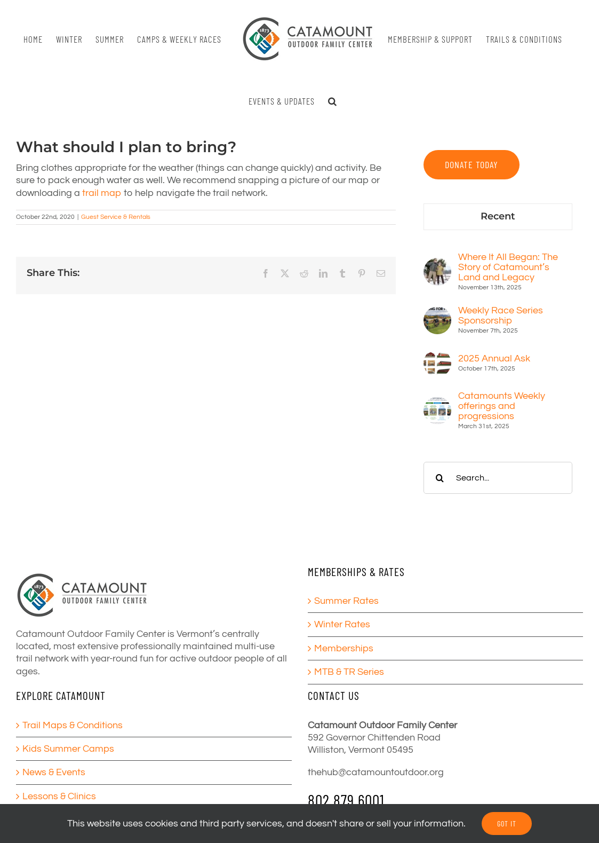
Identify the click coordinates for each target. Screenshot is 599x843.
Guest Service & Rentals (115, 217)
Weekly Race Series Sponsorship (500, 315)
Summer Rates (346, 601)
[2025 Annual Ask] (437, 355)
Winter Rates (342, 624)
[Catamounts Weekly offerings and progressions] (437, 403)
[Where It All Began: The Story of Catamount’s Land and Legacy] (437, 264)
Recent (498, 216)
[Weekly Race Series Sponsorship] (437, 313)
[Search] (440, 478)
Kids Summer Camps (68, 749)
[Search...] (498, 478)
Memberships (343, 648)
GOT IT (506, 823)
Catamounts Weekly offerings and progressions (501, 406)
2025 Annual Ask (494, 358)
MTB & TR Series (349, 672)
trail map (102, 193)
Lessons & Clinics (59, 796)
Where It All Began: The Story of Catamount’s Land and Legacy (508, 267)
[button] (332, 100)
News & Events (53, 772)
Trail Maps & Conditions (72, 725)
